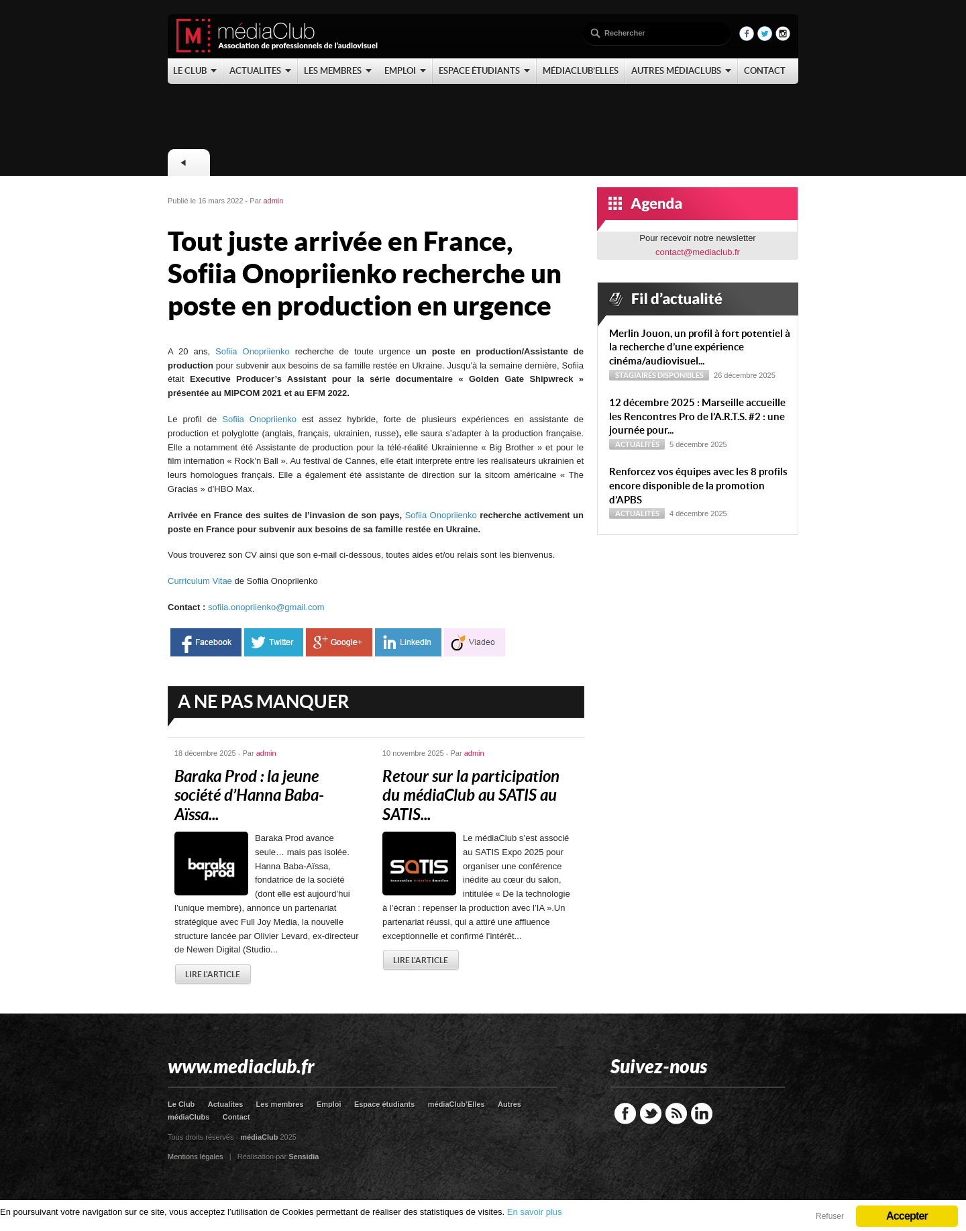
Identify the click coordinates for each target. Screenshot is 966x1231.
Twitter (650, 1113)
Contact (236, 1117)
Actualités (637, 444)
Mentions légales (195, 1156)
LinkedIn (701, 1113)
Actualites (226, 1104)
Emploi (329, 1104)
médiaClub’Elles (456, 1104)
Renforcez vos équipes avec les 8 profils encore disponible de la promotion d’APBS (698, 485)
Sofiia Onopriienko (250, 351)
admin (273, 201)
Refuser (830, 1216)
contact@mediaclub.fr (697, 252)
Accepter (907, 1216)
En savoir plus (534, 1212)
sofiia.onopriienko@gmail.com (266, 607)
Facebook (625, 1113)
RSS (676, 1113)
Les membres (280, 1104)
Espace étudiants (384, 1104)
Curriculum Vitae (201, 581)
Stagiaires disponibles (659, 375)
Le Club (181, 1104)
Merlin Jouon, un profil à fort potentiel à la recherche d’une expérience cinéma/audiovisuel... (699, 347)
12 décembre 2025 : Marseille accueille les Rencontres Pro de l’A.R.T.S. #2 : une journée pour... (697, 416)
